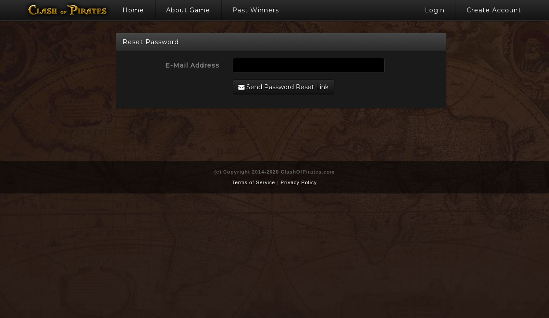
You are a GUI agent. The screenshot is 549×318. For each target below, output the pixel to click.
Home (133, 10)
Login (435, 10)
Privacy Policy (299, 182)
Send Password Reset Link (283, 87)
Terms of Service (253, 182)
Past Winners (255, 10)
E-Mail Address (192, 65)
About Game (188, 10)
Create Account (494, 10)
